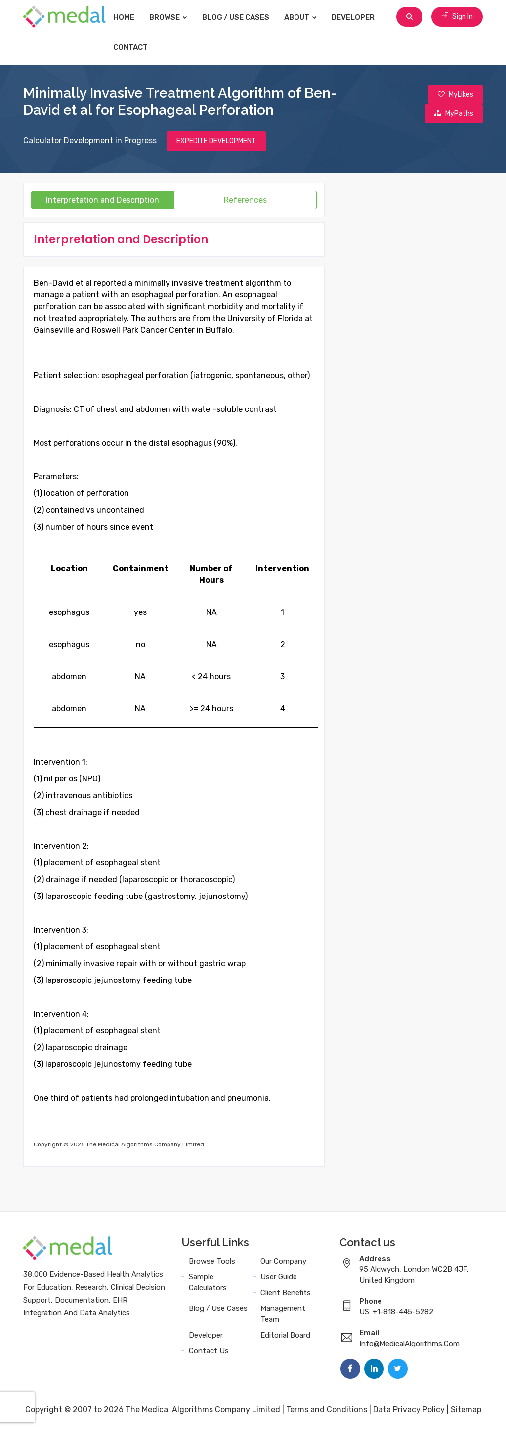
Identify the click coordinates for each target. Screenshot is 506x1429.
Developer (359, 17)
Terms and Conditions (326, 1410)
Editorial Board (285, 1336)
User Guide (278, 1277)
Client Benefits (285, 1293)
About (307, 17)
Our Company (283, 1262)
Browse (175, 17)
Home (130, 17)
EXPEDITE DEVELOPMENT (216, 142)
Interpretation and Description (102, 200)
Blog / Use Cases (242, 17)
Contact (137, 47)
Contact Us (209, 1351)
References (245, 200)
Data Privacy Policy (409, 1410)
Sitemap (466, 1410)
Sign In (457, 17)
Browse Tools (212, 1262)
